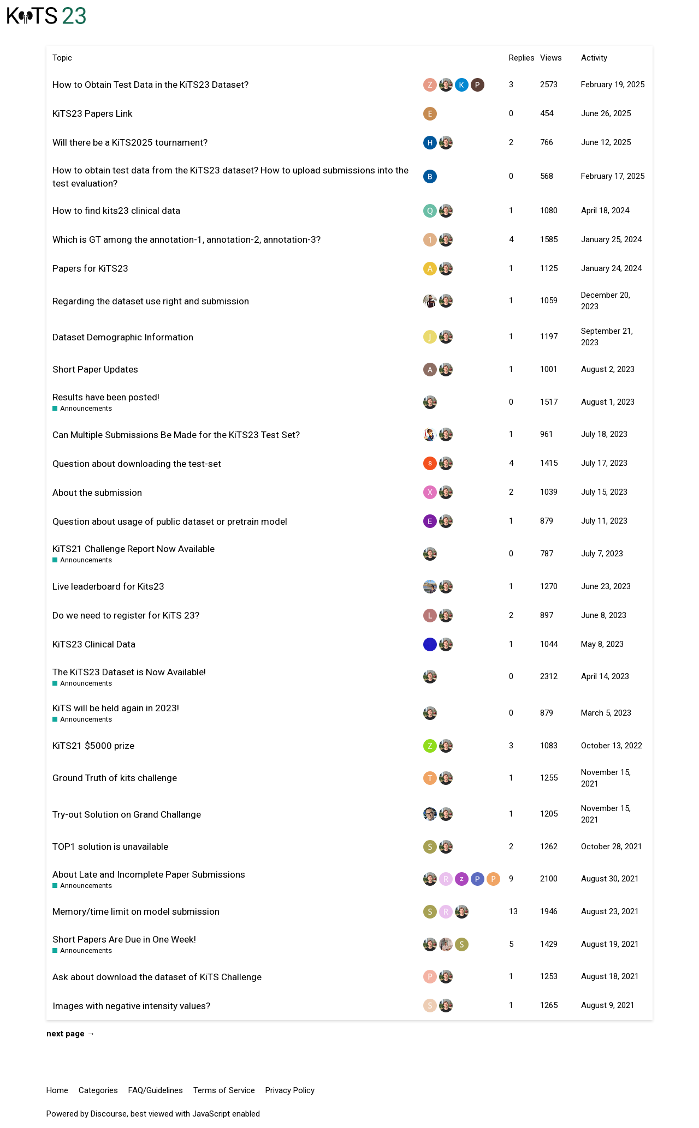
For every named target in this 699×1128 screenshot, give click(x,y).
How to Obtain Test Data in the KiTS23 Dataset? (150, 84)
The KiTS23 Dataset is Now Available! (129, 672)
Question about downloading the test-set (136, 463)
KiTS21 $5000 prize (93, 745)
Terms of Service (224, 1090)
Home (57, 1090)
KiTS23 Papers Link (92, 113)
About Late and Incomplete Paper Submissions (148, 874)
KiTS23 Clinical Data (93, 644)
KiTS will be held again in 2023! (115, 708)
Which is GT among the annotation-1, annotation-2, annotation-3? (186, 239)
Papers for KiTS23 (90, 268)
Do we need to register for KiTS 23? (125, 615)
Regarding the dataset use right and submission (150, 301)
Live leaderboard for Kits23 (108, 586)
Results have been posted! (105, 397)
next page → (70, 1034)
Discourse (109, 1114)
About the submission (97, 492)
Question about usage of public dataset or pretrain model (169, 521)
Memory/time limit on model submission (136, 911)
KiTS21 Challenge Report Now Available (133, 548)
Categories (98, 1090)
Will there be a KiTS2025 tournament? (130, 142)
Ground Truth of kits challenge (114, 777)
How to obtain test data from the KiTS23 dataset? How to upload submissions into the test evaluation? (230, 177)
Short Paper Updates (95, 369)
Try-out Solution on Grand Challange (126, 814)
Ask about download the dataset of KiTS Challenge (157, 976)
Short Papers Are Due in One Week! (124, 939)
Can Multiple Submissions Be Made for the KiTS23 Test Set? (176, 434)
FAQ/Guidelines (155, 1090)
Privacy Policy (290, 1090)
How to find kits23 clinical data (116, 210)
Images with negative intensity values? (131, 1005)
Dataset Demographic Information (122, 337)
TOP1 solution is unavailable (110, 846)
